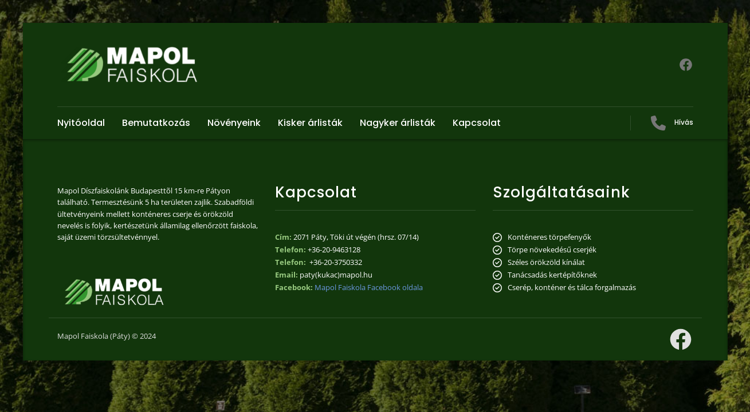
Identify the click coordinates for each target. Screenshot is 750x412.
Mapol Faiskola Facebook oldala (369, 287)
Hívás (683, 122)
